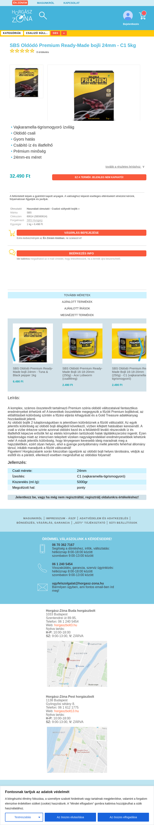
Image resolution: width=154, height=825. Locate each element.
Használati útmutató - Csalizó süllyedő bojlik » (53, 208)
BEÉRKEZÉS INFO (81, 253)
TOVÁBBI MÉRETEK (77, 295)
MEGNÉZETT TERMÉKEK (77, 315)
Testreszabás (22, 817)
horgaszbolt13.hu (66, 711)
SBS (55, 33)
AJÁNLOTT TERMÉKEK (77, 301)
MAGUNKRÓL (45, 2)
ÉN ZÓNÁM (20, 2)
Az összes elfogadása (123, 817)
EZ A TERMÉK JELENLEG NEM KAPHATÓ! (99, 177)
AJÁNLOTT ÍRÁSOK (77, 308)
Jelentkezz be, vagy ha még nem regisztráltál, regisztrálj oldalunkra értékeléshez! (77, 497)
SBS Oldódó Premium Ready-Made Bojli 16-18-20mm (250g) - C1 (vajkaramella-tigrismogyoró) (132, 373)
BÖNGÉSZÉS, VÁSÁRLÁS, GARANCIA (43, 522)
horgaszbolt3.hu (65, 625)
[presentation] (11, 343)
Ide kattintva (23, 258)
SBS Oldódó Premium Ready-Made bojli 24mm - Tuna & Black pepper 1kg (33, 372)
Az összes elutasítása (70, 817)
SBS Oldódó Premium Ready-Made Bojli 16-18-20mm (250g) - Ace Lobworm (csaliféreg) (82, 373)
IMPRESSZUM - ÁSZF (61, 518)
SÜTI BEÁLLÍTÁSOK (123, 522)
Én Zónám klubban (53, 238)
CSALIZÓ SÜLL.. (37, 33)
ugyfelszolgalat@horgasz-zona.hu (78, 583)
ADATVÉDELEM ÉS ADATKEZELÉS (104, 518)
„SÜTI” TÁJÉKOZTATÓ (89, 522)
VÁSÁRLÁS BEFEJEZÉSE (81, 232)
